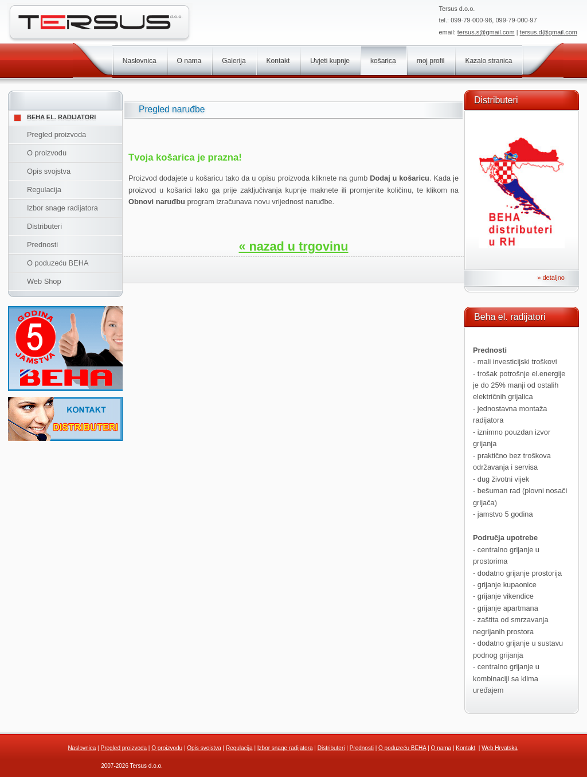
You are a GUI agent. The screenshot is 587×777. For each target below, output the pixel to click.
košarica (383, 61)
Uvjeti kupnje (330, 61)
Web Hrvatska (500, 748)
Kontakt (278, 61)
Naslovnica (139, 61)
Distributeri (44, 226)
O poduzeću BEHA (57, 263)
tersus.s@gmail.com (486, 32)
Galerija (233, 61)
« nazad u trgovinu (293, 246)
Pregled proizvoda (56, 134)
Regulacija (44, 189)
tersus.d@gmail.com (548, 32)
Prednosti (42, 244)
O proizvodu (46, 153)
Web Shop (44, 281)
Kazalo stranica (488, 61)
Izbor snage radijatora (62, 208)
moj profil (431, 61)
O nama (189, 61)
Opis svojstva (49, 171)
